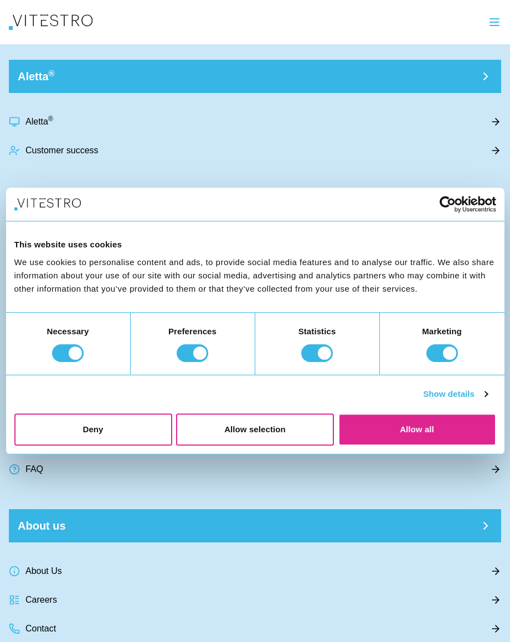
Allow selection (255, 429)
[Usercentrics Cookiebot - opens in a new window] (447, 204)
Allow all (417, 429)
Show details (449, 393)
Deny (93, 429)
